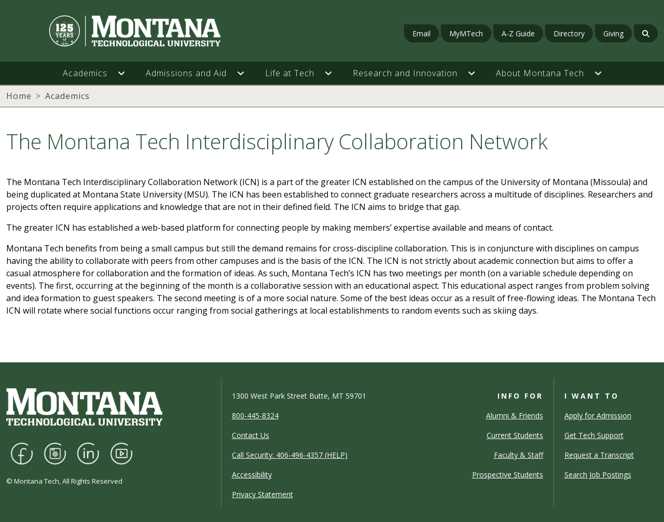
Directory (569, 33)
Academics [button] (85, 73)
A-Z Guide (518, 33)
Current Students (515, 435)
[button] (126, 73)
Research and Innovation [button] (405, 73)
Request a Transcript (599, 455)
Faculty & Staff (518, 455)
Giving (613, 33)
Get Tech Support (594, 435)
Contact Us (250, 435)
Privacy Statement (262, 494)
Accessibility (252, 474)
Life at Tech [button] (289, 73)
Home (19, 96)
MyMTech (466, 33)
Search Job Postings (597, 474)
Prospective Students (507, 474)
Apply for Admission (597, 415)
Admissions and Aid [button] (186, 73)
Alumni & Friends (514, 415)
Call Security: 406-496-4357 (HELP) (290, 455)
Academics (67, 96)
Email (421, 33)
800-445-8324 (255, 415)
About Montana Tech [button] (540, 73)
